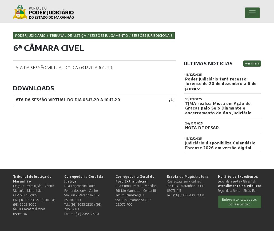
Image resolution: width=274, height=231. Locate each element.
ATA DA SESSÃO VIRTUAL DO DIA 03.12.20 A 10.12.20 (68, 100)
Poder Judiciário (30, 35)
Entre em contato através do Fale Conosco (239, 201)
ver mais (252, 63)
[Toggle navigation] (252, 12)
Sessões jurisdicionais (152, 35)
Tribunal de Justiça (67, 35)
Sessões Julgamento (109, 35)
